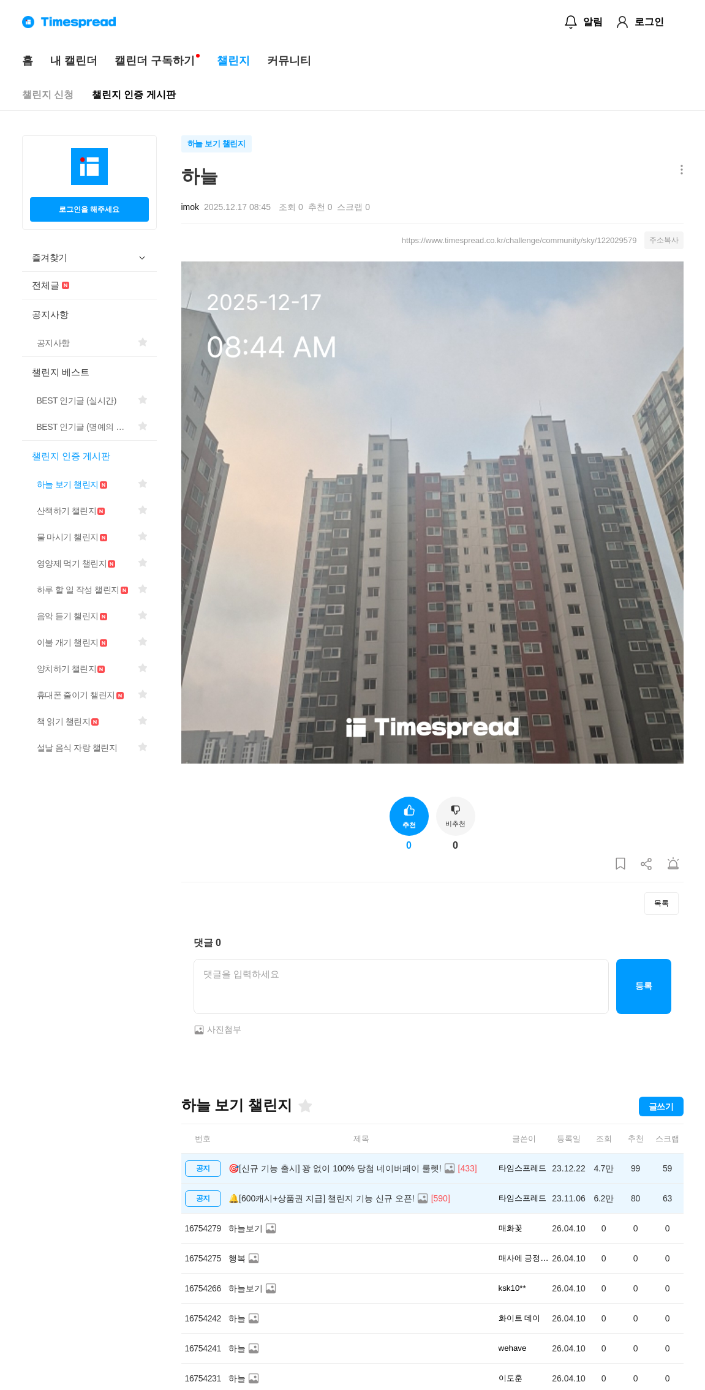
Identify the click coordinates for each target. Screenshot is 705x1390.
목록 (661, 903)
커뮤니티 (289, 60)
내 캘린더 (73, 60)
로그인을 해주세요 (89, 209)
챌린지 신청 (48, 94)
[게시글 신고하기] (673, 864)
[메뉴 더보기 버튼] (679, 170)
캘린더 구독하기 (155, 60)
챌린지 (233, 60)
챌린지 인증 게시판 (134, 94)
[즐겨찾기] (304, 1106)
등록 (643, 986)
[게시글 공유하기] (647, 864)
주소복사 (664, 240)
